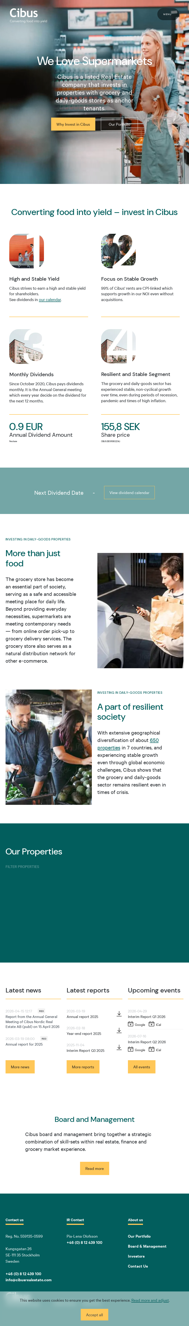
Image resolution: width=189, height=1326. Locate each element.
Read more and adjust (150, 1300)
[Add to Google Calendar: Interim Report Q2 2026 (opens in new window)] (136, 1050)
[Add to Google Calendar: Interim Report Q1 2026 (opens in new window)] (136, 1024)
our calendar (50, 299)
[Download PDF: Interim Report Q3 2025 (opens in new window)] (119, 1047)
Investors (136, 1256)
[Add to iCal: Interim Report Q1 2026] (155, 1024)
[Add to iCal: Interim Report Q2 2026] (155, 1050)
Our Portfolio (139, 1236)
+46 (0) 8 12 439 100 (84, 1242)
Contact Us (138, 1266)
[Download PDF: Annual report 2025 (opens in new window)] (119, 1014)
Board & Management (147, 1246)
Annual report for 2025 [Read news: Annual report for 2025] (24, 1044)
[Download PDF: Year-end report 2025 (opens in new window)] (119, 1030)
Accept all (94, 1314)
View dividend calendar (129, 492)
